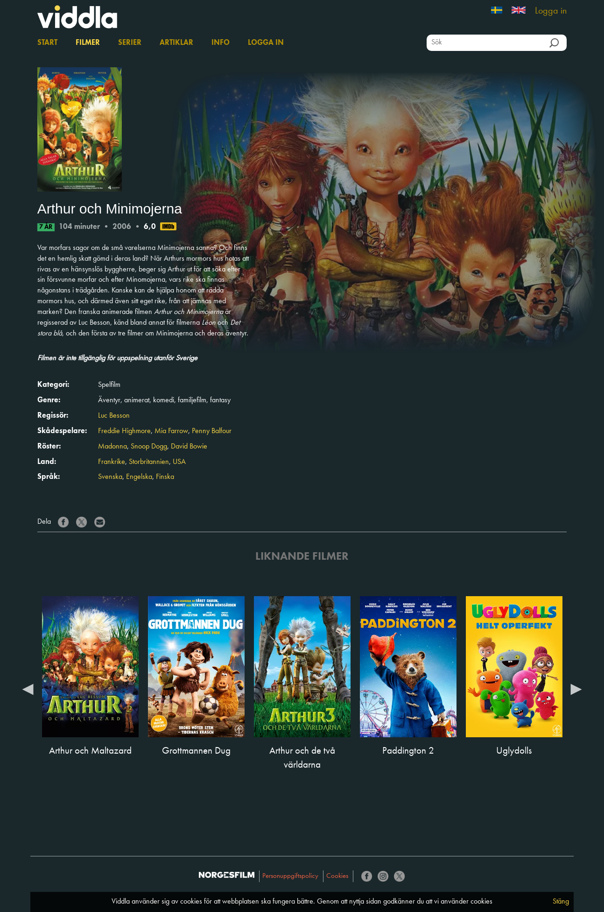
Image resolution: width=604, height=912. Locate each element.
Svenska (110, 477)
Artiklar (176, 43)
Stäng (561, 901)
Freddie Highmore (124, 431)
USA (179, 462)
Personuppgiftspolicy (290, 876)
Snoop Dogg (149, 446)
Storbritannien (149, 462)
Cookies (337, 876)
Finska (165, 477)
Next (576, 688)
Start (47, 43)
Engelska (139, 477)
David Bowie (189, 446)
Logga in (551, 11)
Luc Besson (114, 416)
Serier (129, 43)
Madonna (112, 446)
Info (220, 43)
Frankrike (111, 462)
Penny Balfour (212, 431)
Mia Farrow (171, 431)
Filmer (88, 43)
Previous (28, 688)
